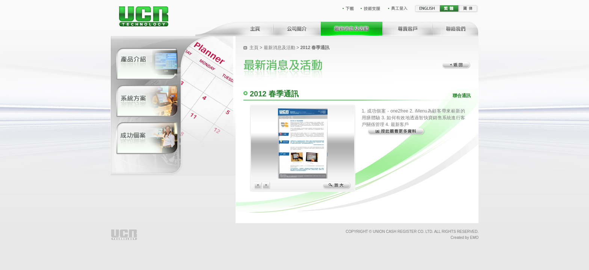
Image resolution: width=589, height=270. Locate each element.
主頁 (253, 47)
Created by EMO (465, 238)
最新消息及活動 (279, 47)
